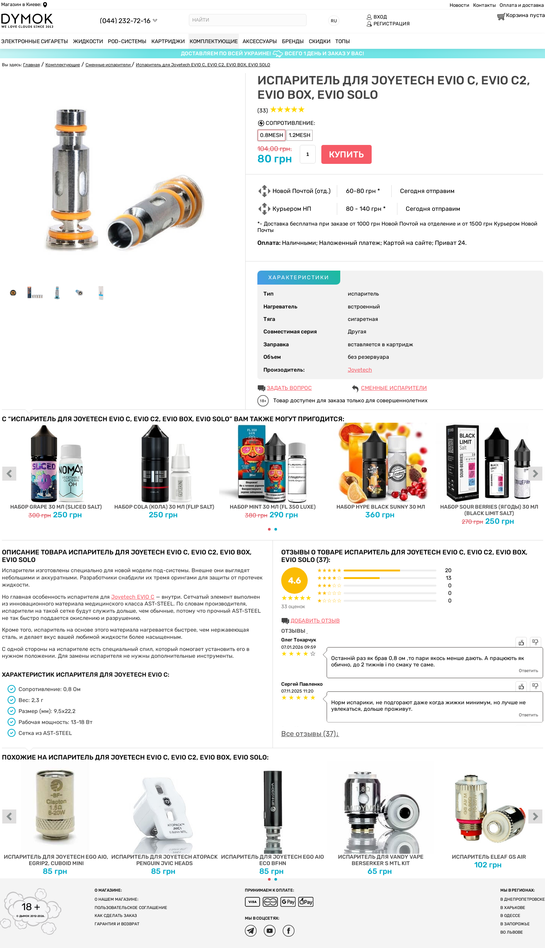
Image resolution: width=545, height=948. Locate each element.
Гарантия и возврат (117, 924)
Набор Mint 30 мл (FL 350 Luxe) (272, 466)
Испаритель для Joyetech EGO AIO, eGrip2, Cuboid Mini (56, 814)
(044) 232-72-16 (125, 21)
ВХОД (376, 17)
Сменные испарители (394, 388)
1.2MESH (299, 135)
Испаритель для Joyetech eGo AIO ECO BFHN (272, 814)
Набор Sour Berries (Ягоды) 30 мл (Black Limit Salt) (489, 470)
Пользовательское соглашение (131, 907)
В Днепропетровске (522, 899)
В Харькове (512, 907)
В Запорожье (515, 924)
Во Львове (511, 932)
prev (9, 474)
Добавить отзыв (315, 621)
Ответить (528, 670)
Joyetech (360, 370)
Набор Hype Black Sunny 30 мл (380, 466)
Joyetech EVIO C (132, 597)
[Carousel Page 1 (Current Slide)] (269, 529)
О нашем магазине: (117, 899)
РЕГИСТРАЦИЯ (388, 24)
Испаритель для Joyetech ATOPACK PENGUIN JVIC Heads (164, 814)
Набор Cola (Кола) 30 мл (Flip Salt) (164, 466)
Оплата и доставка (522, 5)
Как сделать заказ (116, 915)
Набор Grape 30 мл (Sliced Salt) (56, 466)
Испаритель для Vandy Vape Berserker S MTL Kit (380, 814)
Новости (459, 5)
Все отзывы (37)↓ (310, 734)
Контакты (484, 5)
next (535, 474)
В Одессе (510, 915)
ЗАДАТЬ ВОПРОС (289, 388)
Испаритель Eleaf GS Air (489, 810)
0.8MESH (271, 135)
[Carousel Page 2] (275, 529)
